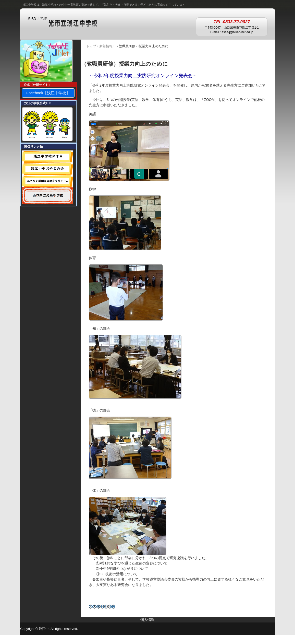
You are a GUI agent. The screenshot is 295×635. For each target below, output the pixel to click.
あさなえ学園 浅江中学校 (67, 22)
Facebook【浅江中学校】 (48, 93)
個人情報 (147, 620)
